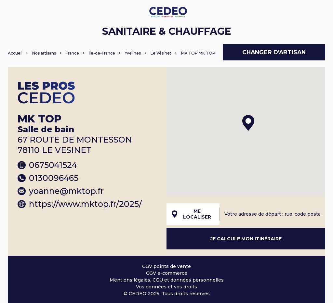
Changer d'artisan (274, 52)
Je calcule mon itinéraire (246, 239)
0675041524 (47, 165)
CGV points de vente (166, 266)
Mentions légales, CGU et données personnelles (167, 280)
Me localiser (191, 214)
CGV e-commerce (166, 273)
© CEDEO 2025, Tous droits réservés (167, 294)
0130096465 (48, 178)
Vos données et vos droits (166, 287)
